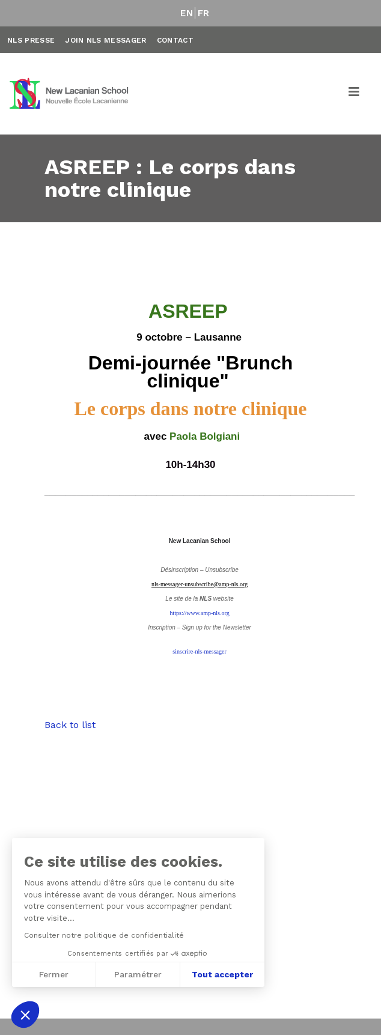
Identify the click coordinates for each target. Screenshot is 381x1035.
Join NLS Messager (105, 40)
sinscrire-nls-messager (199, 651)
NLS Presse (31, 40)
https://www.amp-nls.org (199, 613)
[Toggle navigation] (354, 94)
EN (186, 13)
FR (204, 13)
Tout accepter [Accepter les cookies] (222, 974)
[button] (25, 1014)
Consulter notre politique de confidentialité (103, 935)
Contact (175, 40)
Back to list (70, 724)
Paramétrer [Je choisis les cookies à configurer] (138, 974)
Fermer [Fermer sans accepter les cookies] (53, 974)
